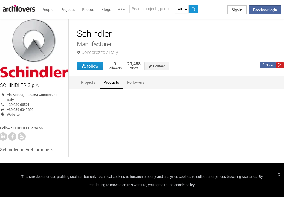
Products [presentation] (111, 82)
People (47, 9)
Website (13, 114)
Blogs (106, 9)
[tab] (88, 82)
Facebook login (265, 9)
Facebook (12, 136)
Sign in (237, 9)
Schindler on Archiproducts (26, 150)
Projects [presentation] (88, 82)
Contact (159, 66)
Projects (67, 9)
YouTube (22, 136)
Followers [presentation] (135, 82)
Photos (88, 9)
